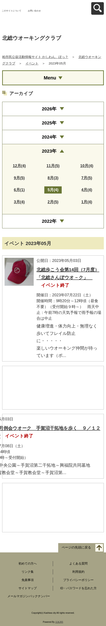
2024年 (49, 136)
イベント (31, 63)
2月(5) (53, 202)
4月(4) (86, 190)
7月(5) (86, 178)
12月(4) (19, 166)
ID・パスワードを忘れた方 (78, 588)
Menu (50, 78)
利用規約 (78, 571)
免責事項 (28, 580)
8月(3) (53, 178)
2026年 (49, 108)
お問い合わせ (34, 11)
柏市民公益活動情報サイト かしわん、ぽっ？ (35, 57)
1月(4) (86, 202)
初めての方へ (27, 563)
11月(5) (53, 166)
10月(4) (86, 166)
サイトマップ (27, 588)
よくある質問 (78, 563)
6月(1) (19, 190)
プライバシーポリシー (78, 580)
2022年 (49, 221)
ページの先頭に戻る (76, 547)
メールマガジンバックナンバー (28, 596)
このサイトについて (11, 11)
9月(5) (19, 178)
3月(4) (19, 202)
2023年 (49, 150)
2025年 (49, 122)
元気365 (59, 622)
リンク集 (28, 571)
